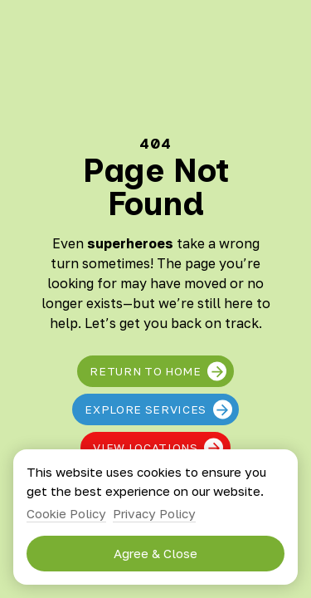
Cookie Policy (66, 513)
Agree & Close (155, 553)
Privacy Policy (154, 513)
